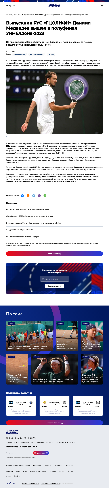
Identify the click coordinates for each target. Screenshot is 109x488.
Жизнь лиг (72, 471)
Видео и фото (21, 471)
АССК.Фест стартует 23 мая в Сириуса (22, 237)
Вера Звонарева (19, 54)
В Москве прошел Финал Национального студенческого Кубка (33, 223)
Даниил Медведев (36, 54)
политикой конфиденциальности (24, 458)
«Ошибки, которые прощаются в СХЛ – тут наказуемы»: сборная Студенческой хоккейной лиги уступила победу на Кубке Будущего (52, 244)
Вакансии (58, 465)
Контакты (69, 465)
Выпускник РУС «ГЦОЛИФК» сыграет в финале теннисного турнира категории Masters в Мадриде (91, 378)
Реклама (48, 465)
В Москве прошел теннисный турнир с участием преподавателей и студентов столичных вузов (27, 347)
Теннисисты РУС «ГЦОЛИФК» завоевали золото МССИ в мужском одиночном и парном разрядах (17, 378)
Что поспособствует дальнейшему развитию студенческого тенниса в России (66, 345)
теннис (51, 54)
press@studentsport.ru (30, 483)
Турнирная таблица (56, 471)
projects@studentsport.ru (50, 483)
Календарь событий (38, 471)
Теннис (11, 323)
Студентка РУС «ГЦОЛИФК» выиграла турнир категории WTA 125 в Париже (91, 345)
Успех (8, 476)
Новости (17, 15)
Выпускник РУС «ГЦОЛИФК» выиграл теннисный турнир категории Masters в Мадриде (53, 380)
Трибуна (17, 476)
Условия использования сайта (18, 465)
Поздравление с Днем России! (19, 230)
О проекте (37, 465)
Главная (9, 15)
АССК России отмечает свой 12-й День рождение (27, 209)
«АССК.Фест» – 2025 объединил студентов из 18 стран (29, 216)
